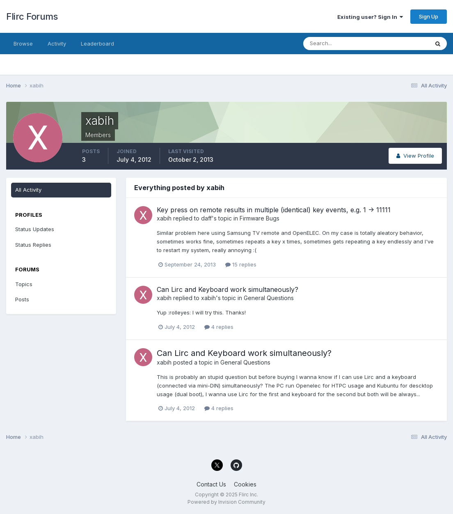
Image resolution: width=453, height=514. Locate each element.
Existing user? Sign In (370, 17)
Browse (23, 43)
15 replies (240, 264)
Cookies (245, 484)
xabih (164, 218)
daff (206, 218)
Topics (23, 284)
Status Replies (33, 244)
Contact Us (211, 484)
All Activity (28, 189)
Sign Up (428, 16)
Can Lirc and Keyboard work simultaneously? (227, 289)
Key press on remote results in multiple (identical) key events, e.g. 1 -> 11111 (274, 210)
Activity (57, 43)
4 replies (218, 327)
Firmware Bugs (259, 218)
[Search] (339, 43)
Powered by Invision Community (226, 502)
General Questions (269, 297)
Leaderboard (97, 43)
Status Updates (34, 229)
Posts (22, 299)
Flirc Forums (31, 16)
